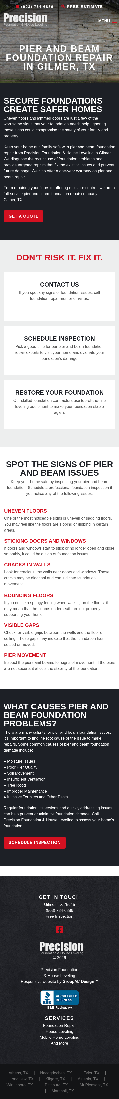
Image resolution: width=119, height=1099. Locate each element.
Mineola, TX (87, 1079)
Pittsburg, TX (56, 1085)
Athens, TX (18, 1073)
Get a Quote (24, 216)
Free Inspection (59, 916)
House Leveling (59, 1031)
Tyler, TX (91, 1073)
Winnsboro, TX (19, 1085)
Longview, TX (22, 1079)
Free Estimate (82, 6)
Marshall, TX (63, 1091)
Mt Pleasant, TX (94, 1085)
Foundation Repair (59, 1025)
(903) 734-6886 (35, 6)
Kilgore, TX (55, 1079)
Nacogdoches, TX (56, 1073)
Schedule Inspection (35, 842)
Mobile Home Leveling (59, 1037)
